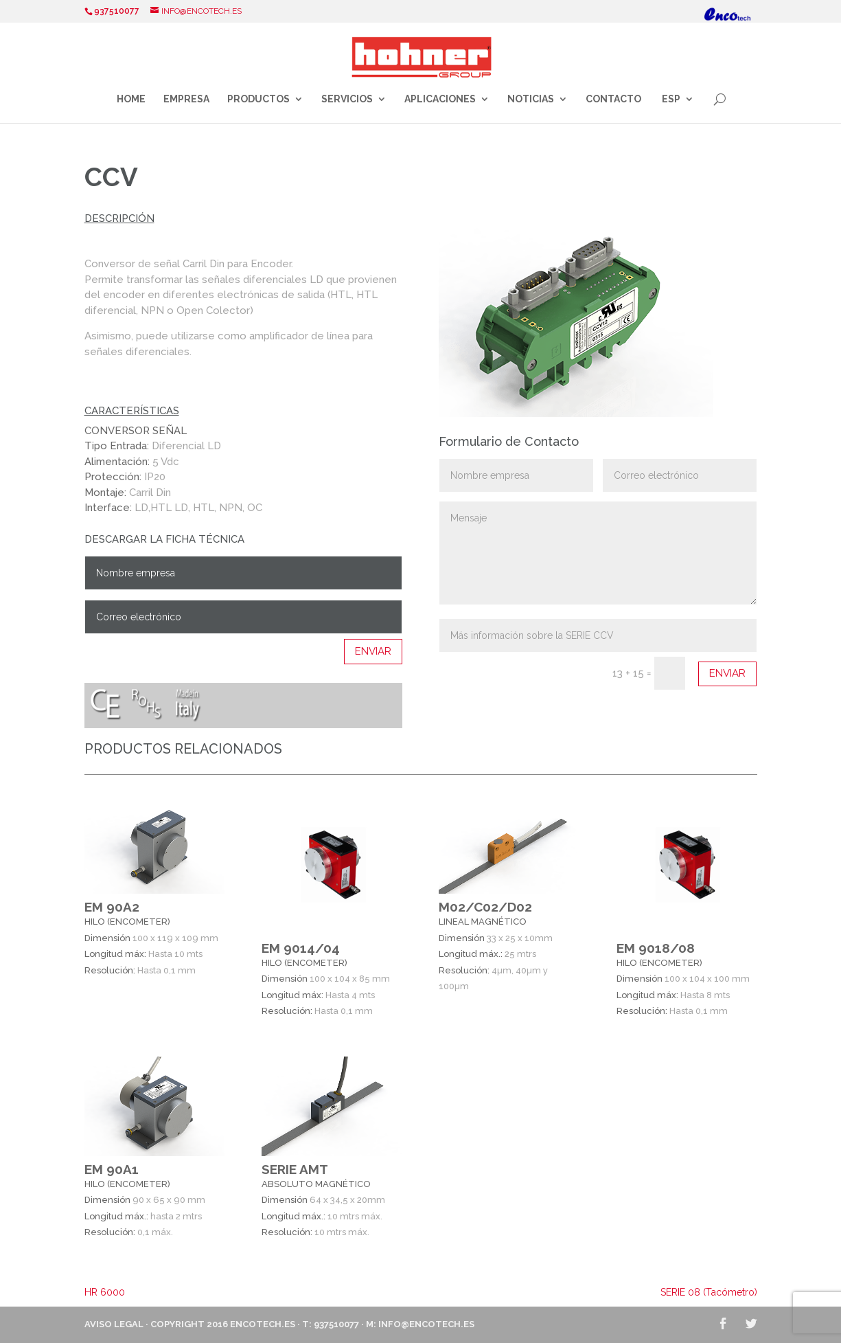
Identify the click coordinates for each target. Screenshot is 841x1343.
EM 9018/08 (656, 948)
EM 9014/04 (301, 948)
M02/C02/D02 (485, 906)
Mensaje (598, 553)
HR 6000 (104, 1292)
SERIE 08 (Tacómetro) (708, 1292)
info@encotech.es (426, 1324)
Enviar (373, 651)
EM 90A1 (111, 1169)
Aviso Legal (113, 1324)
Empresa (186, 99)
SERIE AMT (295, 1169)
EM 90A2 (111, 906)
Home (131, 99)
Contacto (613, 99)
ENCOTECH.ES (262, 1324)
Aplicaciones (440, 99)
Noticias (530, 99)
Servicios (347, 99)
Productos (258, 99)
